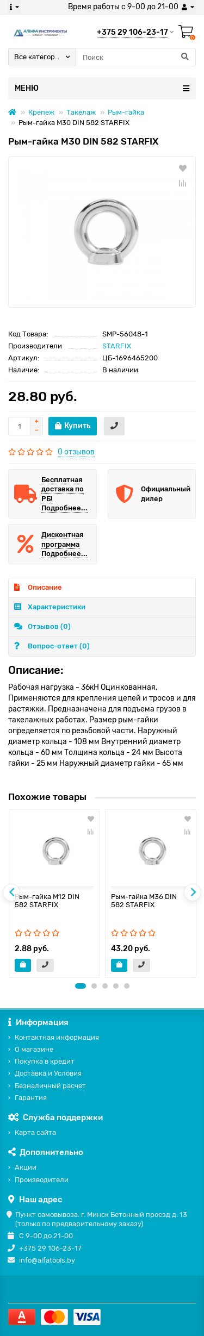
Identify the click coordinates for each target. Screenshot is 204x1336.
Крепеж (41, 112)
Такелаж (81, 112)
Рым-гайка (126, 112)
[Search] (136, 57)
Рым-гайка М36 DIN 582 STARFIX (144, 900)
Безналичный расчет (50, 1086)
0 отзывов (76, 452)
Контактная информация (57, 1037)
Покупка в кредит (45, 1061)
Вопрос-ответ (52, 646)
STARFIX (116, 346)
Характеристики (49, 607)
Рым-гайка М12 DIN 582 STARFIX (47, 900)
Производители (42, 1180)
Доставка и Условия (48, 1073)
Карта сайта (35, 1132)
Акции (25, 1167)
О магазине (34, 1049)
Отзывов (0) (42, 626)
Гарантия (31, 1098)
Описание (38, 587)
